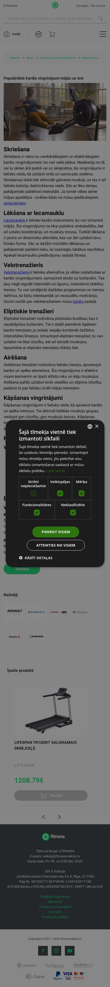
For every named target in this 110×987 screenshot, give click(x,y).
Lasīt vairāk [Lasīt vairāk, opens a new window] (55, 470)
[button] (35, 557)
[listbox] (89, 426)
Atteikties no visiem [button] (56, 545)
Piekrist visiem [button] (56, 531)
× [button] (96, 426)
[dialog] (55, 493)
